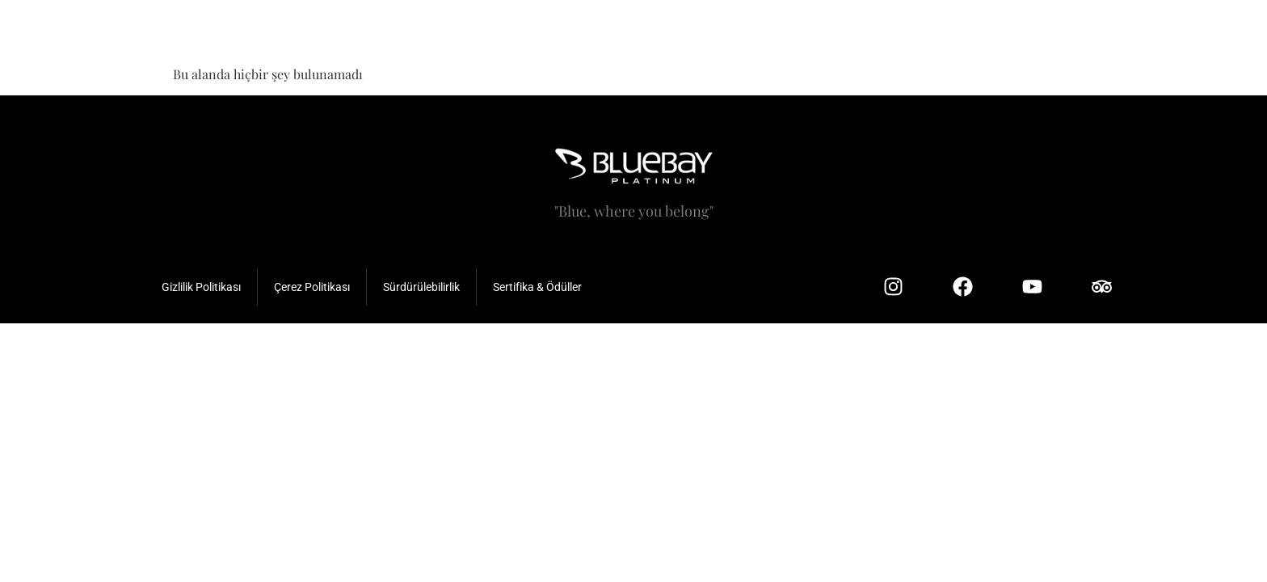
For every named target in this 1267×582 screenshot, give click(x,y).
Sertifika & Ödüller (537, 286)
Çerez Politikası (312, 286)
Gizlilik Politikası (201, 286)
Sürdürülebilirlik (421, 286)
